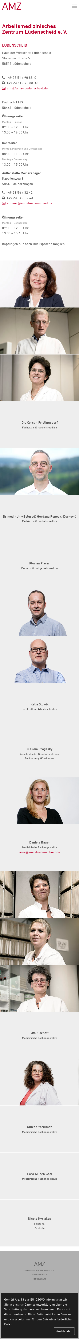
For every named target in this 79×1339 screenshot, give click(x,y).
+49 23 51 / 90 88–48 (23, 83)
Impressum (39, 1278)
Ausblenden (64, 1331)
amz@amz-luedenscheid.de (27, 88)
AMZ (11, 6)
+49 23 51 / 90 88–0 (21, 77)
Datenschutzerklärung (39, 1304)
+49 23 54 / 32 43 (20, 198)
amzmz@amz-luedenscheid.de (29, 203)
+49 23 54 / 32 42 (19, 192)
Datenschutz (39, 1274)
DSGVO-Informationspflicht (40, 1270)
